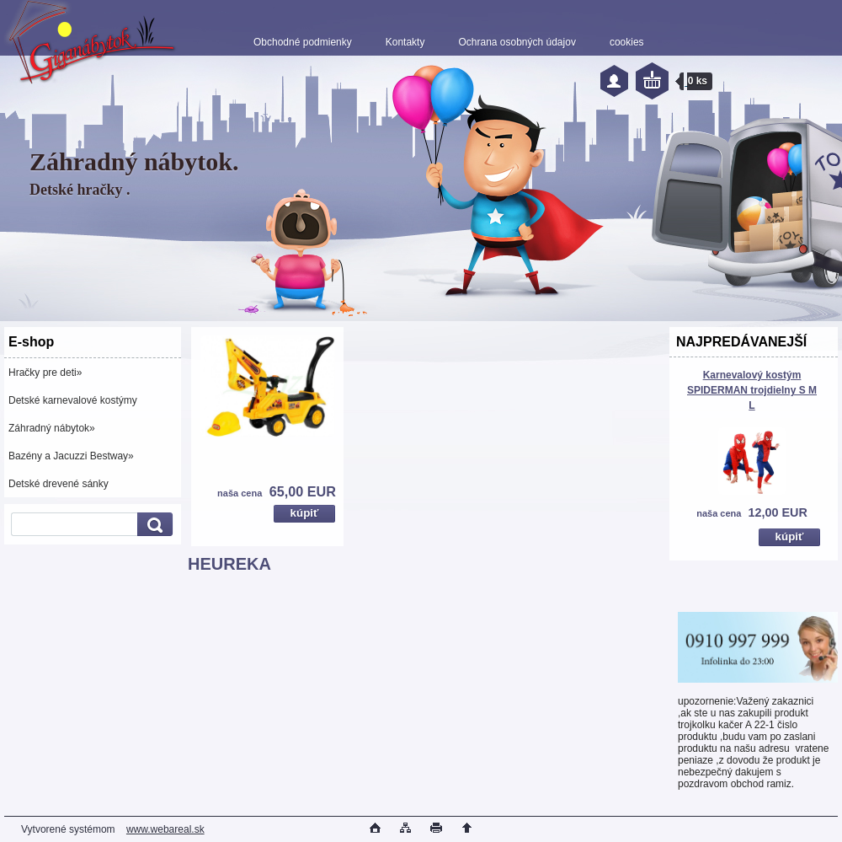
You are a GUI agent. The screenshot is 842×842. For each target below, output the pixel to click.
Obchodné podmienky (302, 42)
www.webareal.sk (165, 829)
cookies (627, 42)
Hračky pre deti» (45, 372)
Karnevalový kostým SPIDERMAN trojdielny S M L (752, 390)
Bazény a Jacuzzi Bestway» (71, 456)
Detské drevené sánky (58, 484)
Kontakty (405, 42)
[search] (152, 524)
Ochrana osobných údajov (516, 42)
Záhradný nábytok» (51, 428)
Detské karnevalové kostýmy (72, 400)
